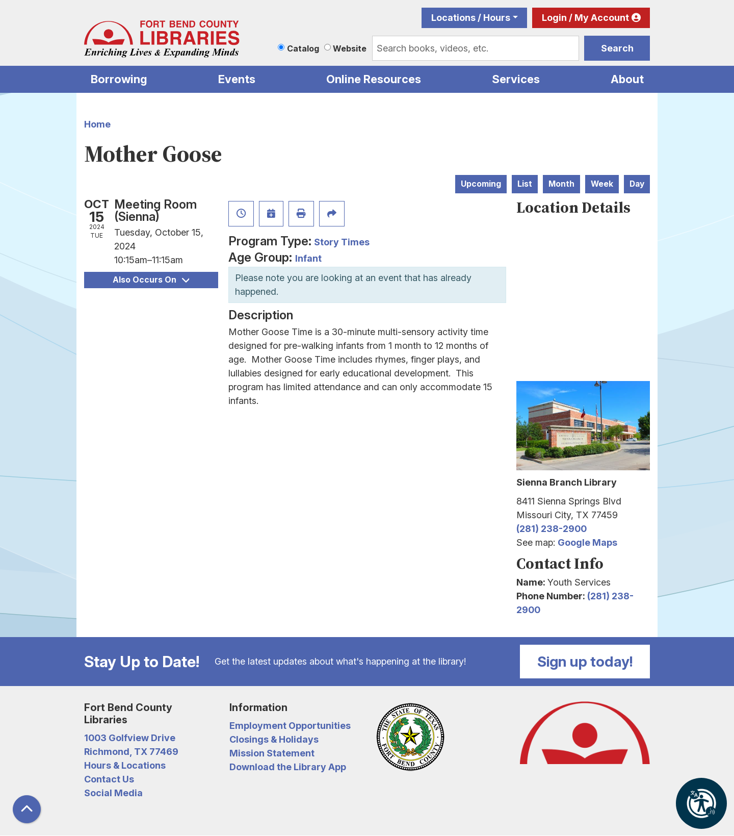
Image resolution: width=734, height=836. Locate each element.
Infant (308, 258)
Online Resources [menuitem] (373, 79)
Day (637, 184)
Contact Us (109, 779)
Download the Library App (287, 767)
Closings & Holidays (274, 739)
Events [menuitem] (236, 79)
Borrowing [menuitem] (119, 79)
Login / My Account (585, 17)
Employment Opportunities (290, 725)
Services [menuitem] (516, 79)
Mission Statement (271, 753)
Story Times (342, 242)
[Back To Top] (27, 809)
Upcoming (481, 184)
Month (561, 184)
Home (97, 124)
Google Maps (587, 542)
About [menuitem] (627, 79)
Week (602, 184)
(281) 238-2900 (551, 528)
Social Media (113, 793)
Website (349, 48)
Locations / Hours (470, 17)
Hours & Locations (125, 765)
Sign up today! (585, 661)
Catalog (303, 48)
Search (617, 48)
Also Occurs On (151, 280)
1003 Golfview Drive (129, 737)
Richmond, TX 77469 (131, 751)
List (524, 184)
